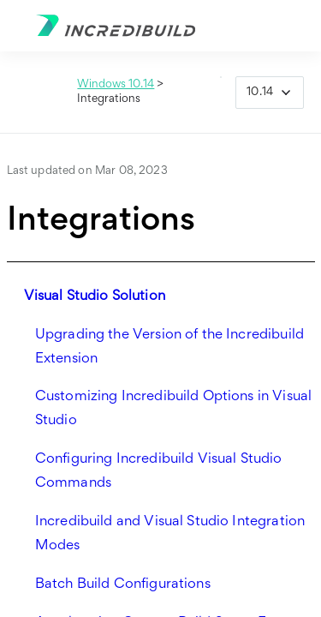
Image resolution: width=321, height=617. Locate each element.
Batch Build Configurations (123, 584)
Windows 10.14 (115, 85)
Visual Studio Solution (94, 297)
